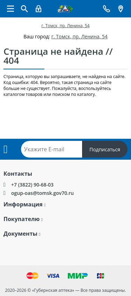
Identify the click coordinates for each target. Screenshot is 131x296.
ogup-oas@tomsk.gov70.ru (42, 193)
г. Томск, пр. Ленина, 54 (66, 26)
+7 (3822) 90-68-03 (32, 184)
